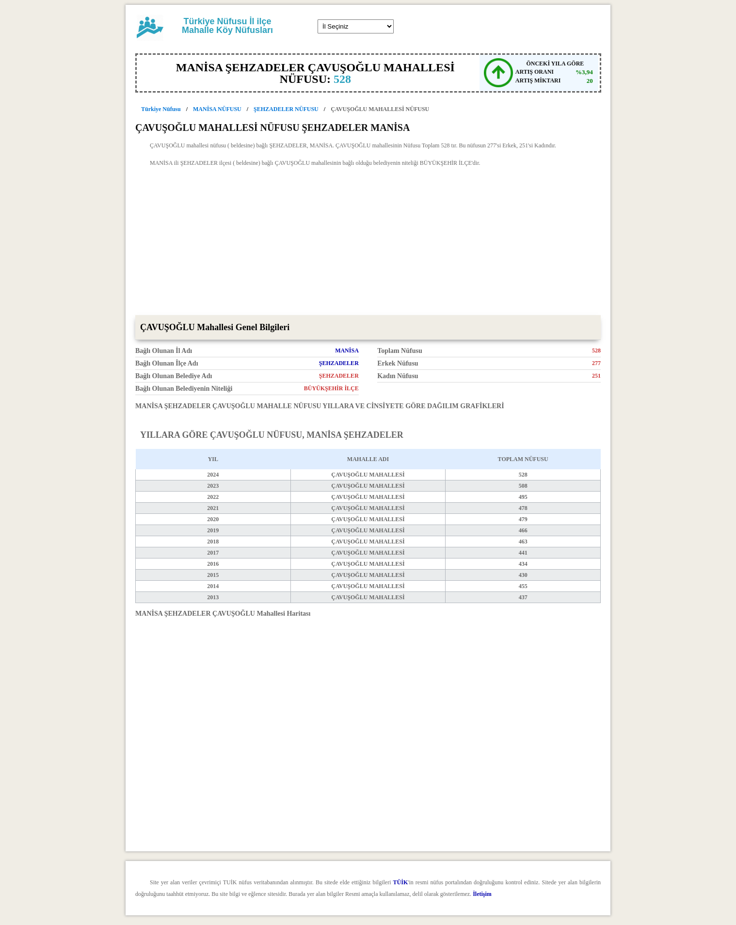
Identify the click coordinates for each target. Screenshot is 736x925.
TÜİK (400, 882)
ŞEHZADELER (339, 363)
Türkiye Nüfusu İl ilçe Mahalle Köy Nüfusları (227, 25)
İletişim (482, 894)
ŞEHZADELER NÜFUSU (286, 109)
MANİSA (347, 350)
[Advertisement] (368, 242)
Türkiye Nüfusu (161, 109)
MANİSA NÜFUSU (217, 109)
